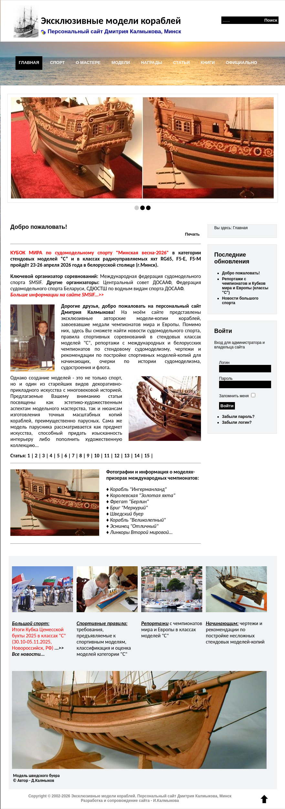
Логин (224, 362)
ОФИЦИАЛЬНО (241, 62)
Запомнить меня (234, 396)
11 (106, 455)
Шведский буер (126, 514)
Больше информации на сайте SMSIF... (54, 295)
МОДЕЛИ (120, 62)
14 (137, 455)
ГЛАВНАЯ (29, 62)
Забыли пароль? (238, 416)
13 (126, 455)
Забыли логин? (237, 422)
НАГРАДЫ (151, 62)
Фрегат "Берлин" (129, 501)
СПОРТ (57, 62)
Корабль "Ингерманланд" (138, 489)
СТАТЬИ (181, 62)
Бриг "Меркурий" (129, 508)
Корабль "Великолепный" (138, 520)
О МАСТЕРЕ (88, 62)
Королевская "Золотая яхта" (142, 495)
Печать (192, 234)
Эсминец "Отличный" (134, 526)
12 (116, 455)
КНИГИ (208, 62)
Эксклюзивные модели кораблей (109, 21)
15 (147, 455)
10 (96, 455)
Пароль (226, 378)
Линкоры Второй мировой (139, 532)
